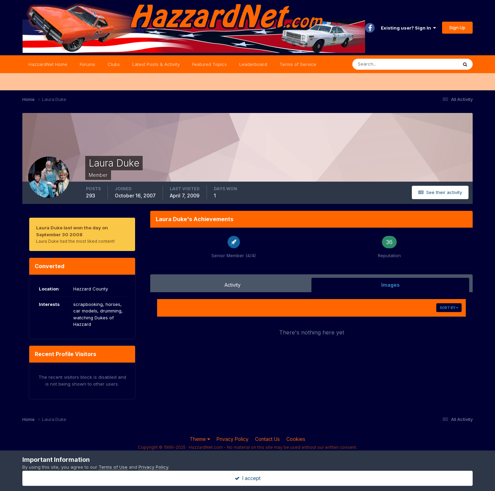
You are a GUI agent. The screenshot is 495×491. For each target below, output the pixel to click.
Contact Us (267, 439)
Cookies (295, 439)
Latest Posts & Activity (156, 64)
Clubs (114, 64)
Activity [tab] (232, 285)
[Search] (382, 64)
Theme (200, 439)
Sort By (449, 308)
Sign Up (457, 27)
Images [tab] (390, 285)
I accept (248, 478)
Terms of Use (113, 467)
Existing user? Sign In (408, 28)
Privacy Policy (233, 439)
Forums (87, 64)
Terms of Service (297, 64)
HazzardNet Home (48, 64)
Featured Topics (209, 64)
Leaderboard (253, 64)
